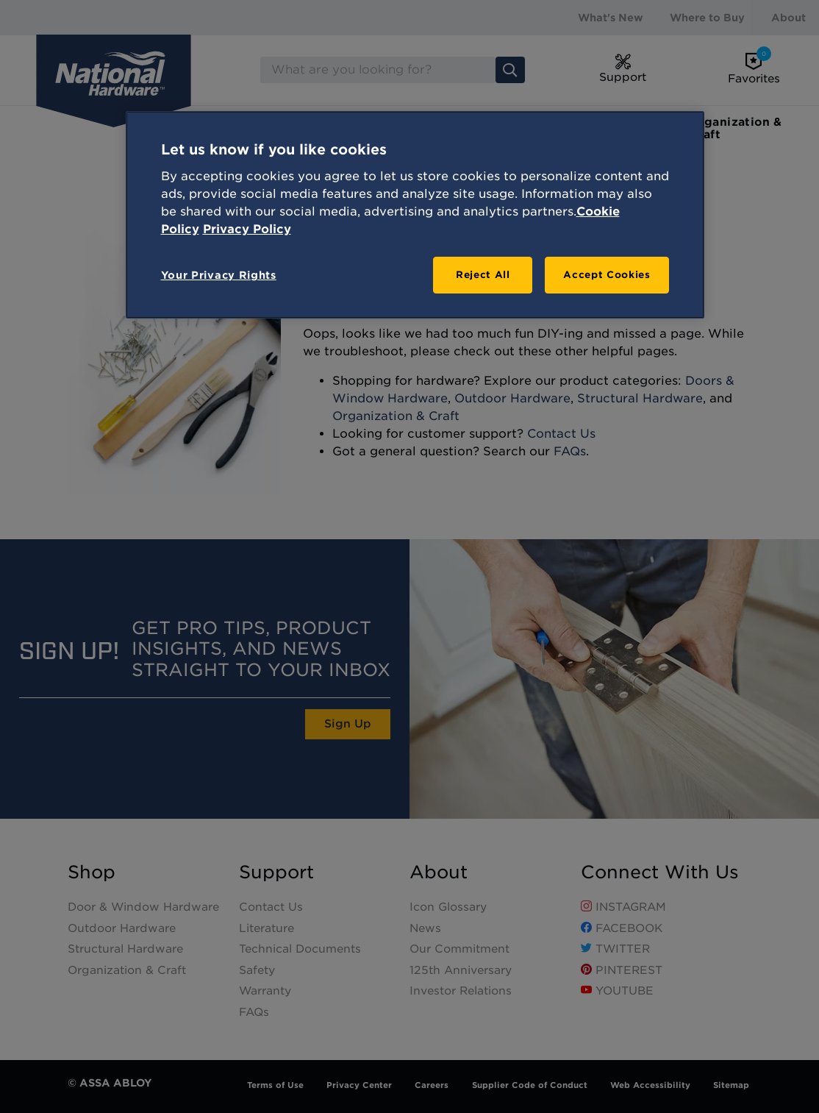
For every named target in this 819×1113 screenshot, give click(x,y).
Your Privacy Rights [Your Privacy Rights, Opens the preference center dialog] (218, 275)
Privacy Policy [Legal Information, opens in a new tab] (247, 229)
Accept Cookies (606, 274)
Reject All (483, 274)
